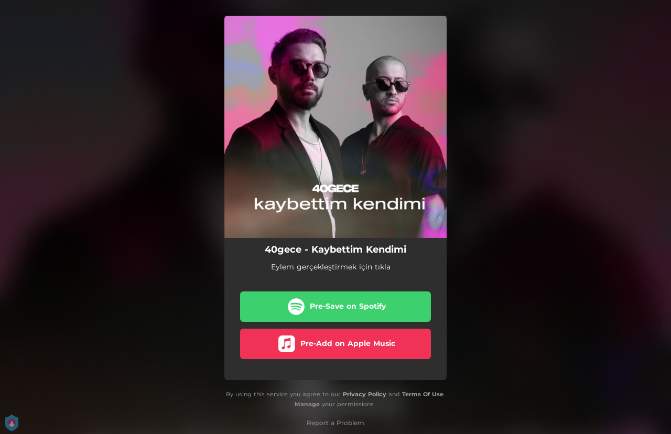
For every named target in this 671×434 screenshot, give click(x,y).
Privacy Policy (364, 394)
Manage (307, 404)
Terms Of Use (422, 394)
